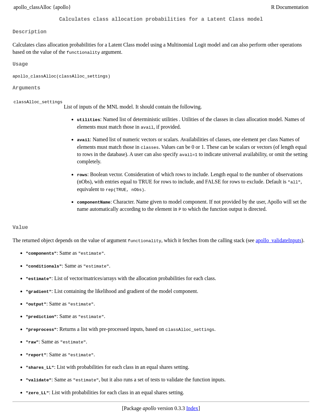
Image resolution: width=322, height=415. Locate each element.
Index (192, 408)
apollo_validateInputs (279, 240)
